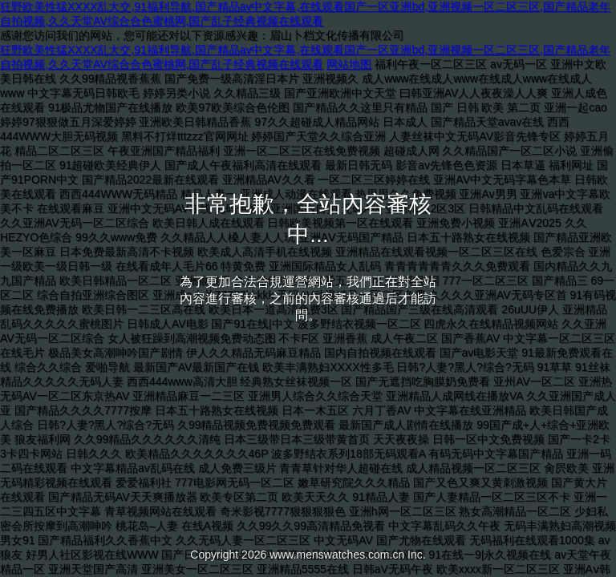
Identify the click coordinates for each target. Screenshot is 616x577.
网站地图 (348, 64)
